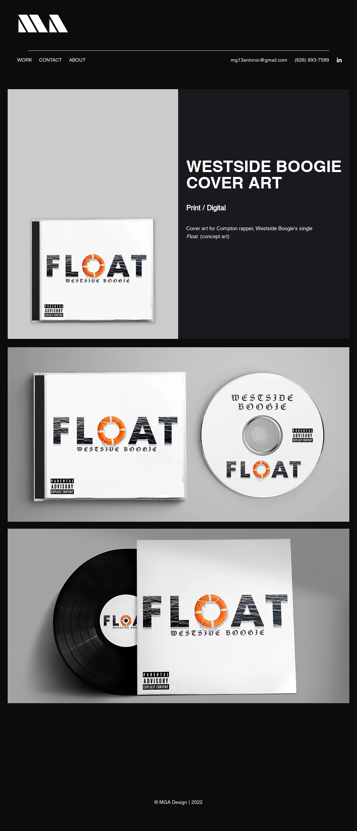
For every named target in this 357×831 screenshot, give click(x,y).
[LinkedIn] (339, 59)
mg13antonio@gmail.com (259, 60)
